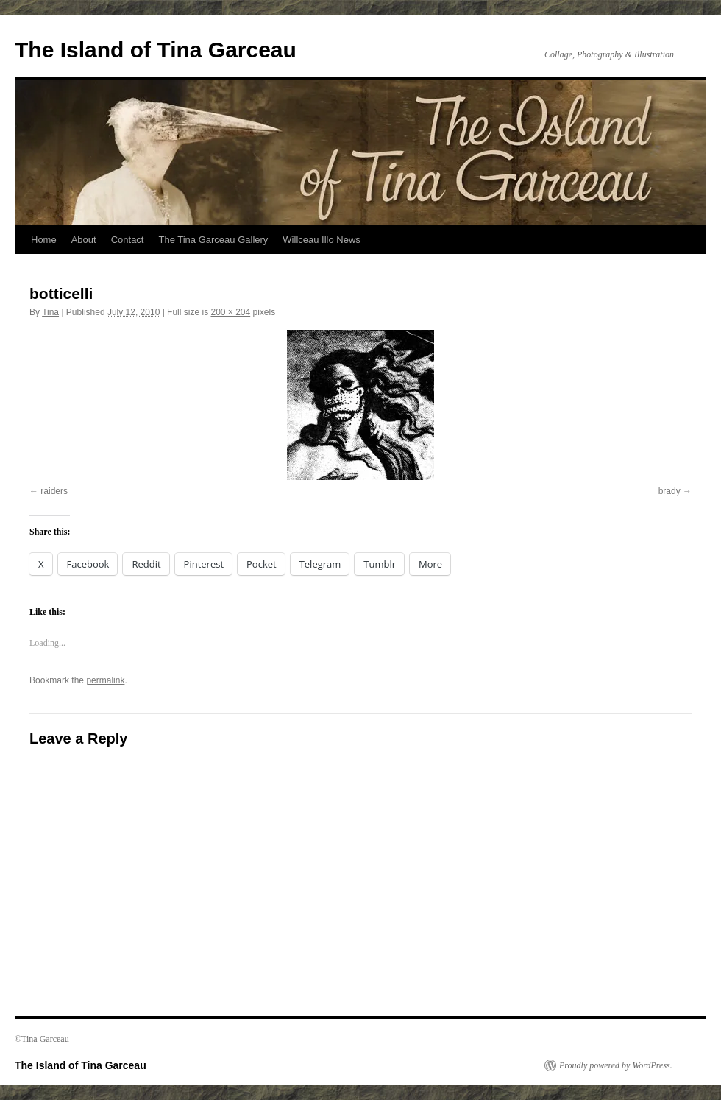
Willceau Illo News (321, 239)
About (83, 239)
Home (44, 239)
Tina (50, 312)
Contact (127, 239)
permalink (105, 680)
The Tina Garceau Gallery (213, 239)
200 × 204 (230, 312)
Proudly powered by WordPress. (615, 1065)
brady (669, 491)
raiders (54, 491)
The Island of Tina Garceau (155, 50)
